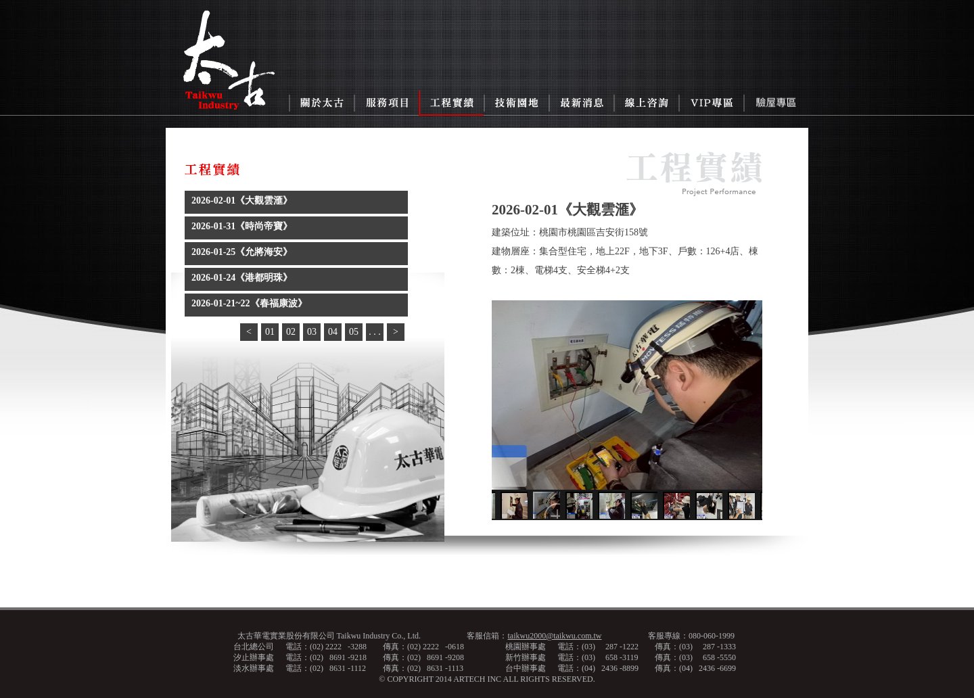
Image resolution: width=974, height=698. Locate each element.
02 (291, 332)
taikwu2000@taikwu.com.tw (554, 636)
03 (312, 332)
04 (333, 332)
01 (270, 332)
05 (353, 332)
